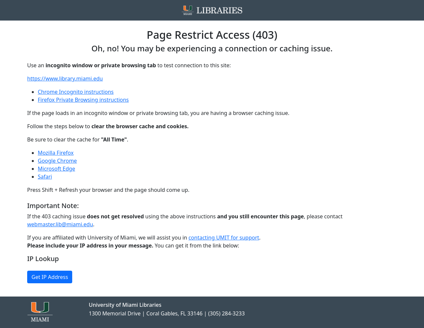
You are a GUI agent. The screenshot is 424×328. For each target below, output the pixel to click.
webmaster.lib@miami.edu (60, 224)
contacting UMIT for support (223, 237)
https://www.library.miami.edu (65, 78)
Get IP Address (49, 277)
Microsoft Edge (56, 168)
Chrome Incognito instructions (76, 91)
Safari (45, 176)
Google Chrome (57, 160)
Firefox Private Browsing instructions (83, 99)
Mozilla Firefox (56, 152)
